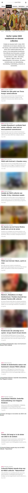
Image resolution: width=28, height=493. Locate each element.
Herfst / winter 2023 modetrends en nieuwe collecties (19, 31)
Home (2, 31)
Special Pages (8, 31)
